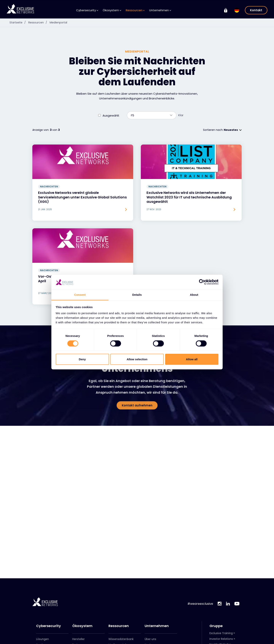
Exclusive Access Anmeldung (81, 637)
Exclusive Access (83, 629)
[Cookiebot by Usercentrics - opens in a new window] (201, 282)
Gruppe (216, 593)
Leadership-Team (156, 618)
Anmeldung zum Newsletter (119, 620)
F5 (150, 82)
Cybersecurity (48, 593)
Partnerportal (79, 624)
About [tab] (194, 294)
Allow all (192, 359)
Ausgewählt (111, 83)
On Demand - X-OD (222, 618)
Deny (82, 359)
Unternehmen (157, 593)
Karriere (150, 612)
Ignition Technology (222, 623)
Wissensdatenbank (121, 607)
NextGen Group (219, 635)
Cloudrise (215, 640)
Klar (180, 83)
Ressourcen (118, 593)
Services (41, 612)
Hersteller (78, 607)
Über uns (150, 607)
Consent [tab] (80, 294)
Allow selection (137, 359)
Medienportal (117, 612)
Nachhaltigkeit (219, 612)
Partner (77, 612)
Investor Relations (221, 606)
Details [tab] (137, 294)
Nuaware (215, 629)
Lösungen (42, 607)
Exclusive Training (221, 601)
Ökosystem (82, 593)
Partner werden (82, 618)
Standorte (151, 624)
